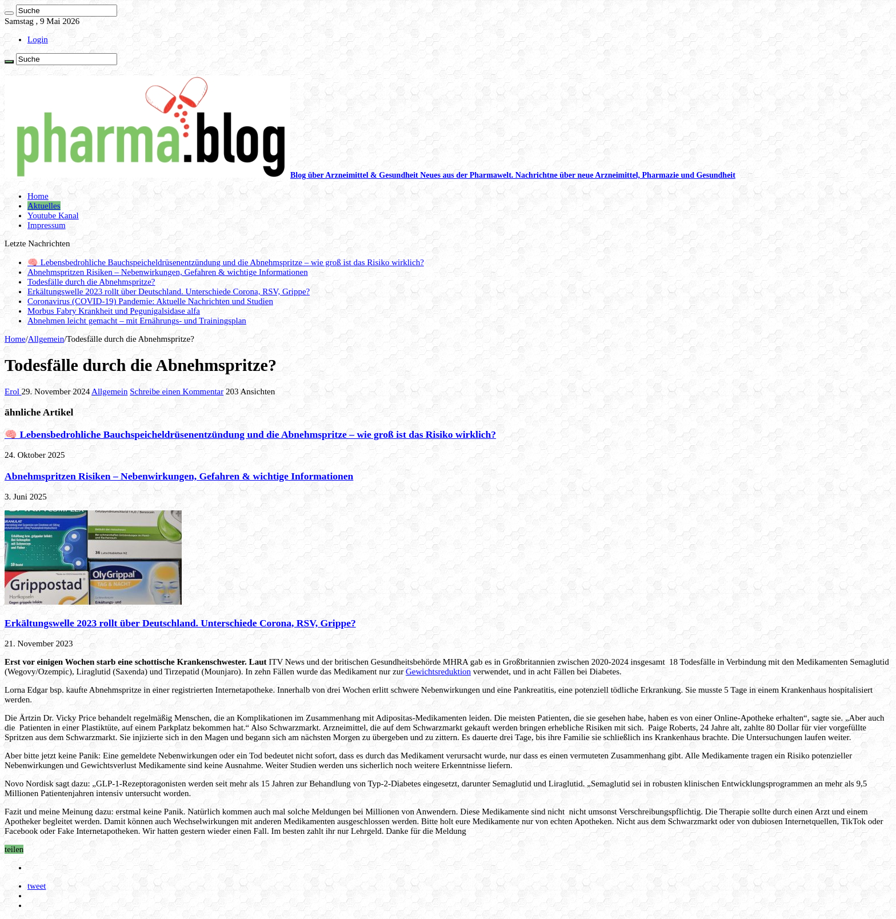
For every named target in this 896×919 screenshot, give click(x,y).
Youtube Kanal (53, 215)
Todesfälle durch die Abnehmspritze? (91, 281)
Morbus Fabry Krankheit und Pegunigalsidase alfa (113, 310)
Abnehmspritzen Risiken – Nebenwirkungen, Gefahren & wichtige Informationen (167, 272)
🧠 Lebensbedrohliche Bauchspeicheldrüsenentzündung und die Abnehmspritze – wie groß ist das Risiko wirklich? (225, 262)
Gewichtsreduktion (438, 671)
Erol (13, 391)
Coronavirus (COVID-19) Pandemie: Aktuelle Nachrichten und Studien (150, 301)
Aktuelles (44, 205)
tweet (36, 885)
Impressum (46, 225)
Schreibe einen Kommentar (176, 391)
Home (38, 196)
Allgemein (46, 338)
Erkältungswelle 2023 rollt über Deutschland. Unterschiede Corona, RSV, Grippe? (168, 291)
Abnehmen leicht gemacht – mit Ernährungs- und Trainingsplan (136, 320)
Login (37, 39)
